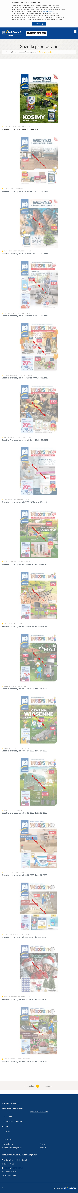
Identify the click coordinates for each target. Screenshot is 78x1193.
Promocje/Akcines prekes (27, 52)
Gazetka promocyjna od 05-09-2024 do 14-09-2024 (24, 1061)
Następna (49, 1086)
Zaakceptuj (39, 24)
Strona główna (11, 52)
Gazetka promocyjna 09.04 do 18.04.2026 (20, 129)
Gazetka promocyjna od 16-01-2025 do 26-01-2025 (24, 937)
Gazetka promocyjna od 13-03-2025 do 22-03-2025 (24, 813)
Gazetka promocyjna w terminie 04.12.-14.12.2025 (25, 253)
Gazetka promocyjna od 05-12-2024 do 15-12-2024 (24, 999)
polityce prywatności (48, 11)
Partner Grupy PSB (57, 1188)
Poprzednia (29, 1086)
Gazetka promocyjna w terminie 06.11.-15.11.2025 (25, 315)
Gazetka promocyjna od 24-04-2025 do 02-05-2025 (24, 688)
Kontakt (43, 1148)
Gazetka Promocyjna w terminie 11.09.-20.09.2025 (25, 440)
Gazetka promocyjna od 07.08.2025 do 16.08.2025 (24, 502)
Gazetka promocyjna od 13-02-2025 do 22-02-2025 (24, 875)
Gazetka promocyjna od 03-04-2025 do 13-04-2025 (24, 751)
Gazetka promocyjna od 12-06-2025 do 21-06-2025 (24, 564)
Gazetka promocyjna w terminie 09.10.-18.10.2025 (25, 378)
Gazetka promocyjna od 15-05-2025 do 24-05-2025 (24, 626)
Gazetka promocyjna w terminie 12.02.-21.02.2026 (25, 191)
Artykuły (43, 1144)
